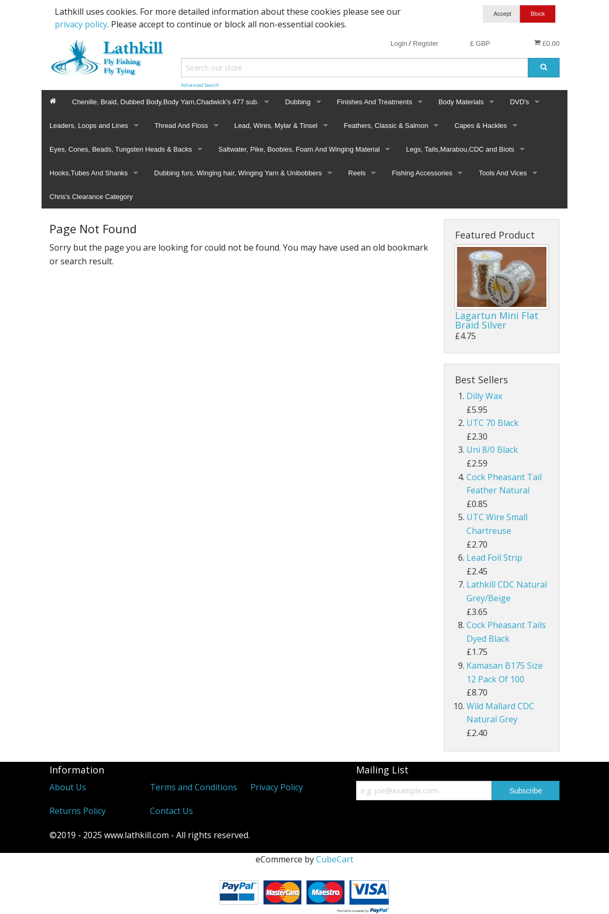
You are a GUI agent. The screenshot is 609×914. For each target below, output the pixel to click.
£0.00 (547, 43)
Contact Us (171, 811)
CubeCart (334, 859)
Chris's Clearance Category (91, 197)
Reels (357, 173)
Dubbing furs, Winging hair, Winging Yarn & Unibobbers (238, 173)
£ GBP (480, 43)
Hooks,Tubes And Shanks (88, 173)
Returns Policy (77, 811)
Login (398, 43)
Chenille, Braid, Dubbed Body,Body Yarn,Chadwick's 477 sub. (165, 102)
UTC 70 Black (492, 423)
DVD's (519, 102)
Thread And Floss (181, 126)
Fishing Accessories (422, 173)
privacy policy (81, 24)
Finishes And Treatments (374, 102)
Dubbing (297, 102)
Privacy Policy (276, 787)
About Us (67, 787)
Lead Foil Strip (494, 557)
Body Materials (461, 102)
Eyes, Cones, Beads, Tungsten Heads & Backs (120, 149)
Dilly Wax (484, 396)
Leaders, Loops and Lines (88, 126)
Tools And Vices (503, 173)
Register (425, 43)
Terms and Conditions (193, 787)
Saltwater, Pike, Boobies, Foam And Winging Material (299, 149)
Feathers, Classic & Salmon (386, 126)
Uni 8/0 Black (492, 449)
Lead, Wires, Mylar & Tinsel (276, 126)
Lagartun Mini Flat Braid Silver (497, 320)
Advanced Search (200, 85)
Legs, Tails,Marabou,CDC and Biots (460, 149)
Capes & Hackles (480, 126)
